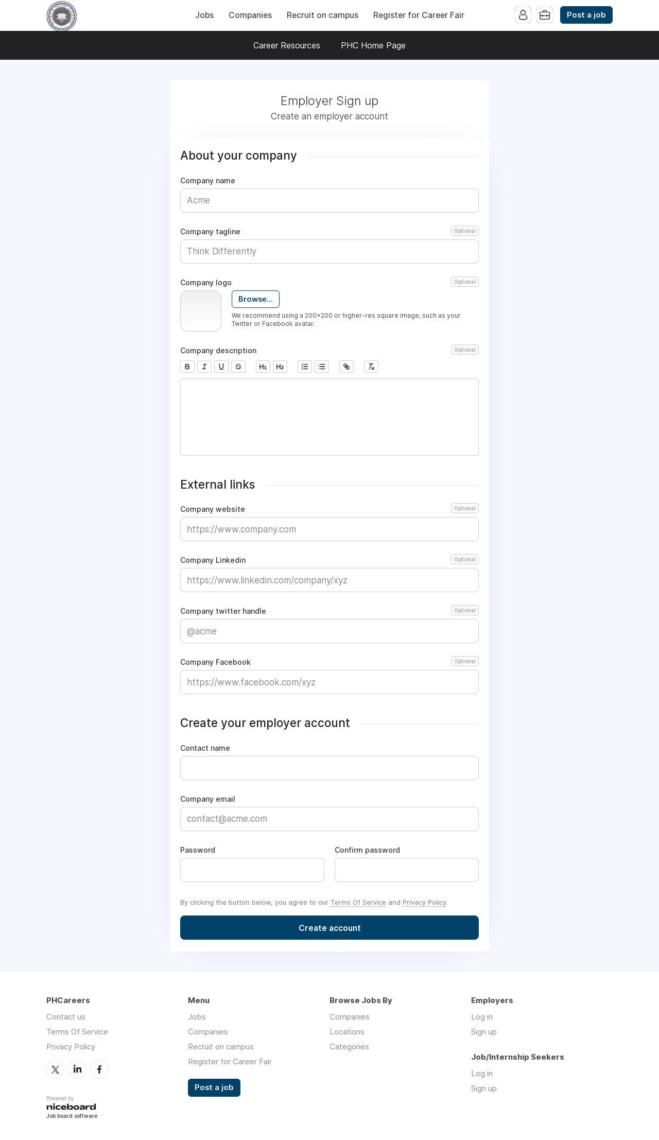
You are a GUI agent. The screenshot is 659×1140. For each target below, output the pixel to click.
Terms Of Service (358, 902)
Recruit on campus (322, 15)
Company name (207, 180)
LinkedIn (77, 1069)
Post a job (586, 15)
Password (197, 850)
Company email (207, 799)
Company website (329, 509)
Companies (250, 15)
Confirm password (367, 850)
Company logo (329, 282)
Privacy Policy (424, 902)
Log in (482, 1017)
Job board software (71, 1116)
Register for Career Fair (418, 15)
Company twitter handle (329, 611)
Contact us (65, 1017)
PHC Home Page (373, 45)
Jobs (204, 15)
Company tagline (329, 231)
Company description (329, 350)
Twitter (55, 1069)
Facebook (99, 1069)
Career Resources (286, 45)
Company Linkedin (329, 560)
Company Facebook (329, 662)
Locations (347, 1032)
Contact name (205, 748)
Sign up (484, 1032)
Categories (349, 1046)
